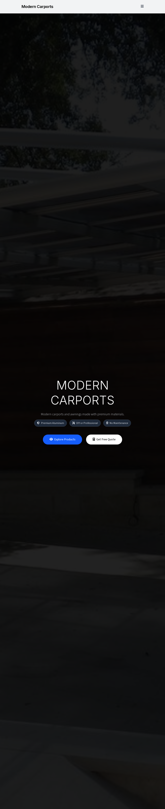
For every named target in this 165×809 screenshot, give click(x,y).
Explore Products (62, 440)
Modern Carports (37, 6)
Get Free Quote (104, 440)
